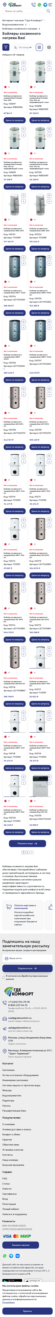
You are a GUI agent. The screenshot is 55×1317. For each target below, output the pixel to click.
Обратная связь (10, 1144)
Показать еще (27, 843)
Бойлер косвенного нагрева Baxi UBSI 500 (14, 230)
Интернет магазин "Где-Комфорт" (22, 20)
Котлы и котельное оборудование (20, 1075)
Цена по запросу (14, 120)
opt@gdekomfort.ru (19, 1027)
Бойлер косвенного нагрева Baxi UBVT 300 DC (39, 748)
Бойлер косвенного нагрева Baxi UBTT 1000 (15, 292)
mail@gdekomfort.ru (20, 1017)
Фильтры (7, 1090)
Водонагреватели (13, 24)
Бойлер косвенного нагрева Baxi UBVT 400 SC (14, 491)
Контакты (7, 1154)
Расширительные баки (14, 1110)
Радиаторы (8, 1100)
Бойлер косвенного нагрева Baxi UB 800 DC (14, 683)
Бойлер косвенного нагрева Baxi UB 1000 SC (39, 424)
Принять (27, 1311)
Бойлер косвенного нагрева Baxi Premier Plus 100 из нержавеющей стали (39, 165)
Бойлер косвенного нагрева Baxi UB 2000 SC (13, 424)
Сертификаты (9, 1193)
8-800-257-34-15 (17, 1005)
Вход (5, 1198)
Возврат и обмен (11, 1134)
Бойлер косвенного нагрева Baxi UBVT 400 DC (14, 748)
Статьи (6, 1183)
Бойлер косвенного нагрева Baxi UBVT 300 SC (39, 491)
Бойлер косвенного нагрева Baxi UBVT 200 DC (14, 812)
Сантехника (8, 1070)
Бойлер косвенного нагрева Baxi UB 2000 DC (39, 555)
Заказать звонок (20, 1245)
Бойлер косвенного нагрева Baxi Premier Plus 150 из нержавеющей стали (13, 165)
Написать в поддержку (14, 1214)
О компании (8, 1124)
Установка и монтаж (12, 1149)
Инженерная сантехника (15, 1080)
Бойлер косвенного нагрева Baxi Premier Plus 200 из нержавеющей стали (39, 99)
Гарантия (7, 1139)
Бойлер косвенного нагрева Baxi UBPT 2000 (13, 357)
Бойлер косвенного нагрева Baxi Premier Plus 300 (13, 98)
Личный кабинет (10, 1209)
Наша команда (10, 1160)
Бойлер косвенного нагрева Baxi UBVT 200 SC (14, 555)
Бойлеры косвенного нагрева (19, 28)
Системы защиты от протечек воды (21, 1085)
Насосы (6, 1105)
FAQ (4, 1178)
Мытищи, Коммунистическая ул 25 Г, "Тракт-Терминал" (30, 1052)
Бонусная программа (13, 1165)
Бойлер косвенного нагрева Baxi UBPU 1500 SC (40, 293)
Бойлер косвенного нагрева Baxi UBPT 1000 (40, 356)
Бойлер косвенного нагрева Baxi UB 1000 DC (39, 619)
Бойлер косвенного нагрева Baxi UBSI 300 (39, 230)
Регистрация (9, 1204)
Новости (6, 1188)
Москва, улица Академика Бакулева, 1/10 (30, 1039)
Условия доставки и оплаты (16, 1129)
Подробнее (8, 1302)
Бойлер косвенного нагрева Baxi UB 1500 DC (13, 619)
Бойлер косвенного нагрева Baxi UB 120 (38, 811)
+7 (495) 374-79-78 (19, 1001)
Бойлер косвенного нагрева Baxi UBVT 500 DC (39, 684)
